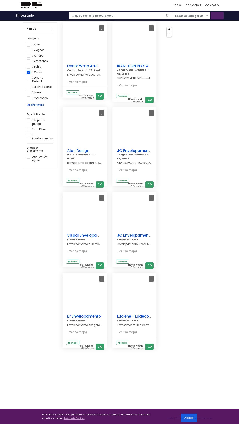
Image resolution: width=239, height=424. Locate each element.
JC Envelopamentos (135, 150)
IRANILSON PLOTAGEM (137, 65)
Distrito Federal (35, 85)
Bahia (35, 72)
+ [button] (169, 29)
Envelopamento (40, 142)
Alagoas (37, 56)
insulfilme (38, 135)
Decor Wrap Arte (82, 65)
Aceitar (188, 417)
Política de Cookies (74, 418)
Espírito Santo (40, 92)
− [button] (169, 34)
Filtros (31, 34)
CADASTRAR (193, 5)
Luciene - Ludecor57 (136, 316)
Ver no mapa (78, 81)
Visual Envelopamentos (89, 235)
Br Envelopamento (84, 316)
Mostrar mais (35, 110)
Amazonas (38, 67)
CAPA (178, 5)
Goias (35, 98)
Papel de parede (36, 127)
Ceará (35, 78)
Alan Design (78, 150)
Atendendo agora (37, 164)
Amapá (36, 61)
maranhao (38, 104)
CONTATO (212, 5)
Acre (34, 50)
